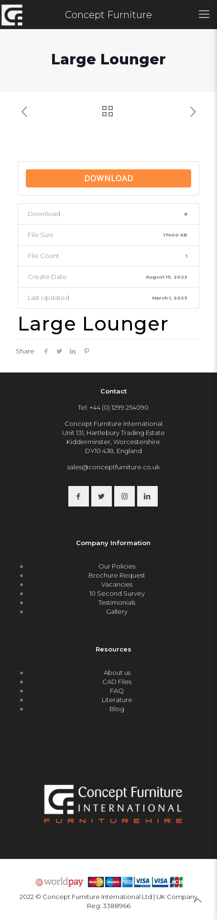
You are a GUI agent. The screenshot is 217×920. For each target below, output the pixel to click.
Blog (116, 709)
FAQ (117, 690)
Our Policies (116, 566)
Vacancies (116, 584)
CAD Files (116, 681)
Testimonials (116, 602)
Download (108, 178)
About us (117, 672)
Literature (117, 699)
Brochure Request (116, 575)
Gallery (117, 611)
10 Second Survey (117, 593)
